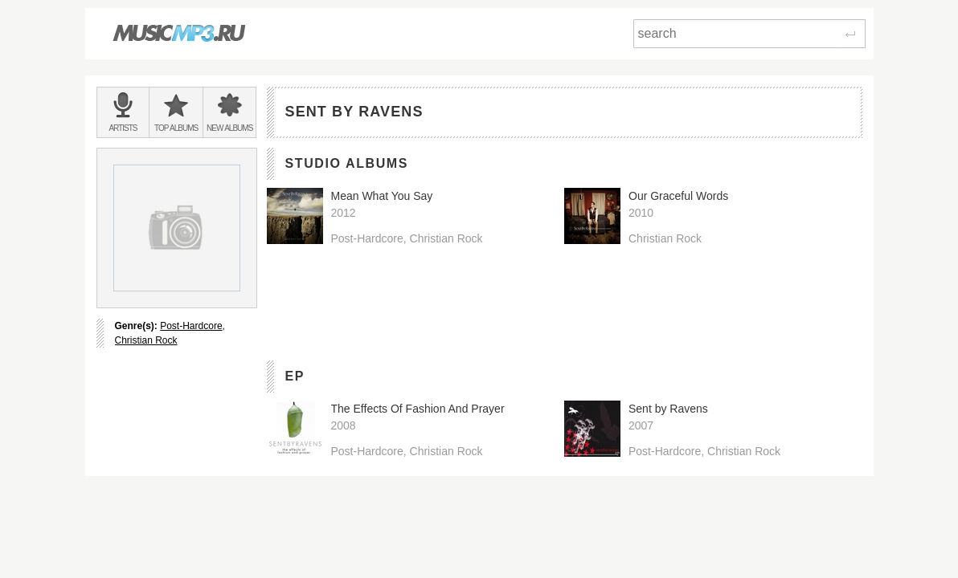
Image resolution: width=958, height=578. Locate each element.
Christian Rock (146, 340)
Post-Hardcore (191, 326)
